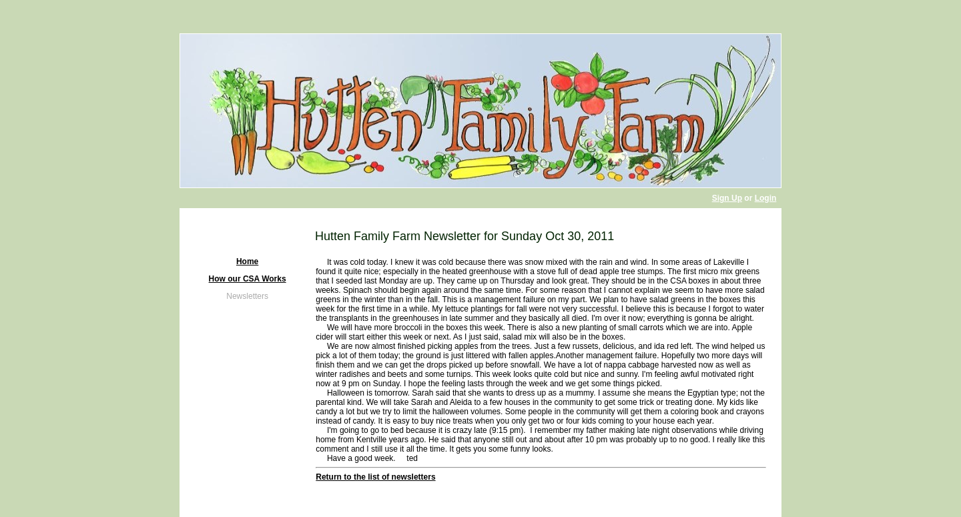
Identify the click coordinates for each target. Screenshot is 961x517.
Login (766, 198)
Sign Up (727, 198)
